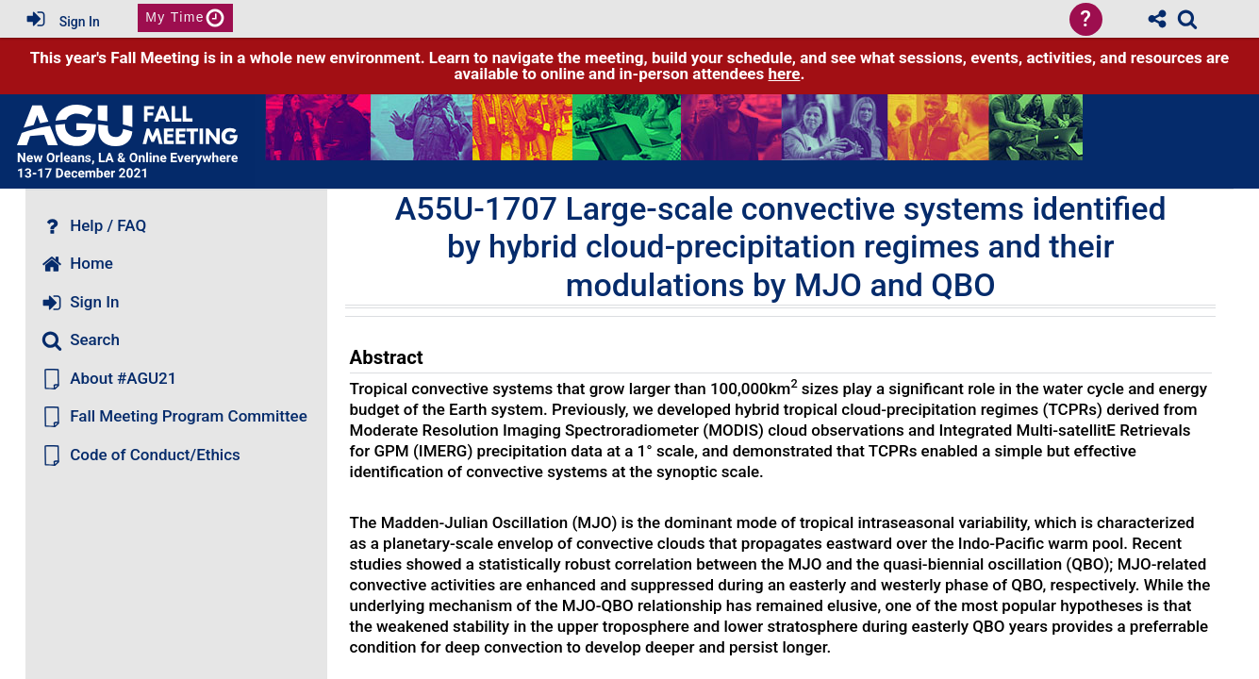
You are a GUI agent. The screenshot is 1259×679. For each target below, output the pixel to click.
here (785, 73)
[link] (1187, 18)
